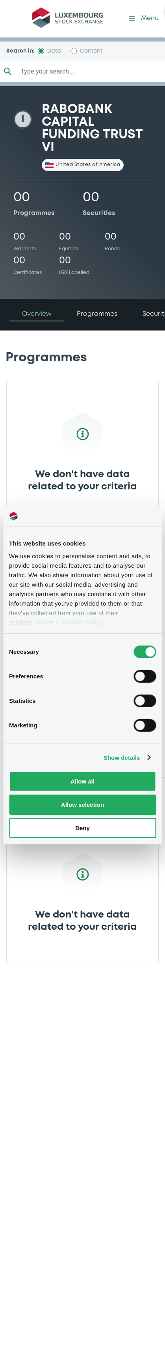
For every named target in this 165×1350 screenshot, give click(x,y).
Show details (122, 757)
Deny (82, 827)
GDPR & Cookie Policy (69, 622)
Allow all (82, 781)
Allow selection (82, 804)
